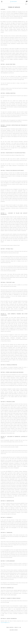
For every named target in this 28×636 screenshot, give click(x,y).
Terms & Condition (9, 627)
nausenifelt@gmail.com (5, 622)
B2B (20, 627)
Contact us (16, 627)
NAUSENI (13, 1)
